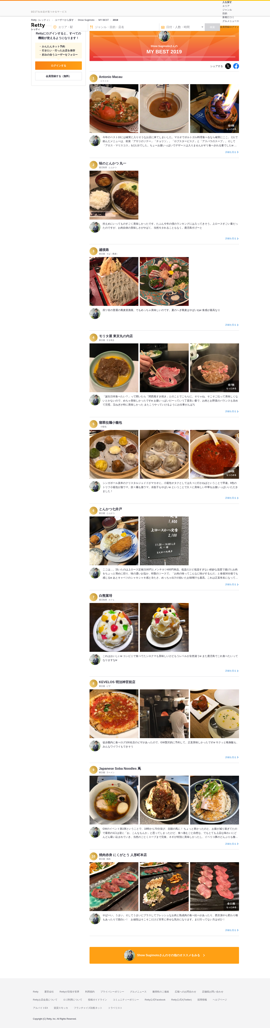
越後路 (104, 250)
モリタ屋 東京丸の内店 (116, 336)
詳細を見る (230, 152)
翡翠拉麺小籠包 (110, 422)
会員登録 (225, 27)
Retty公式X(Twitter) (181, 999)
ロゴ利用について (72, 999)
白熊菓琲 (105, 596)
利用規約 (90, 991)
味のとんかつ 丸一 (112, 163)
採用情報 (202, 999)
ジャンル (227, 9)
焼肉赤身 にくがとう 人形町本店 (123, 855)
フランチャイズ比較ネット (88, 1008)
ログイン (234, 27)
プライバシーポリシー (112, 991)
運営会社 (49, 991)
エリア (226, 6)
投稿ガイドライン (97, 999)
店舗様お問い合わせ (212, 991)
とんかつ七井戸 (110, 509)
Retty (35, 991)
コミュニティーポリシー (126, 999)
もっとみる (231, 127)
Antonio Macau (111, 77)
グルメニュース (230, 21)
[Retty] (38, 26)
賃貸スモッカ (61, 1008)
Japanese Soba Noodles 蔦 (120, 768)
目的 (224, 13)
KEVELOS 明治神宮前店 (117, 682)
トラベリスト (115, 1008)
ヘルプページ (220, 999)
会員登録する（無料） (58, 76)
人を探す (227, 2)
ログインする (58, 65)
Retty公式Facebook (155, 999)
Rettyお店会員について (45, 999)
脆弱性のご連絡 (160, 991)
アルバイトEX (40, 1008)
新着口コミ (228, 17)
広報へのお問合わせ (185, 991)
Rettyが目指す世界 (69, 991)
